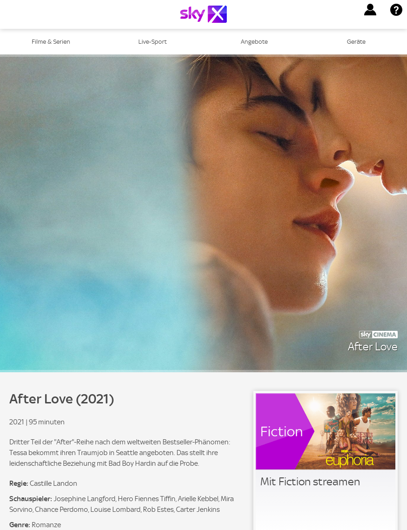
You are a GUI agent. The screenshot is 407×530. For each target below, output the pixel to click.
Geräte (356, 41)
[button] (370, 10)
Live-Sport (152, 41)
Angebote (254, 41)
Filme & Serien (51, 41)
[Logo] (203, 14)
